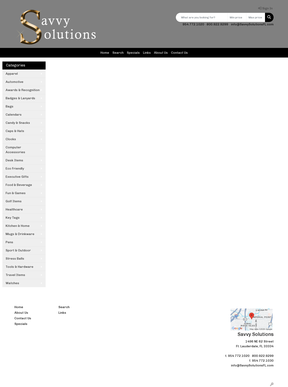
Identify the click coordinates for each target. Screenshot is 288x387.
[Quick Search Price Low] (236, 17)
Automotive (14, 82)
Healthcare (14, 209)
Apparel (12, 73)
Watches (12, 283)
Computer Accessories (15, 149)
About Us (161, 53)
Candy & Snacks (18, 123)
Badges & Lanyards (20, 98)
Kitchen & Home (18, 226)
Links (147, 53)
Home (104, 53)
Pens (9, 242)
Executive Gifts (17, 177)
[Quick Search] (202, 17)
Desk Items (14, 160)
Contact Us (179, 53)
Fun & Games (16, 193)
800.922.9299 (217, 24)
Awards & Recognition (23, 90)
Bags (9, 106)
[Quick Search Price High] (255, 17)
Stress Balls (15, 258)
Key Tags (13, 217)
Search (118, 53)
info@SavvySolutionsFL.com (252, 24)
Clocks (11, 139)
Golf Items (14, 201)
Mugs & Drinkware (20, 234)
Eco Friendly (15, 168)
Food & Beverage (19, 185)
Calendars (14, 114)
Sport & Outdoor (18, 250)
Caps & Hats (15, 131)
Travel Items (15, 275)
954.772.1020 (193, 24)
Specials (133, 53)
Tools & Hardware (19, 267)
